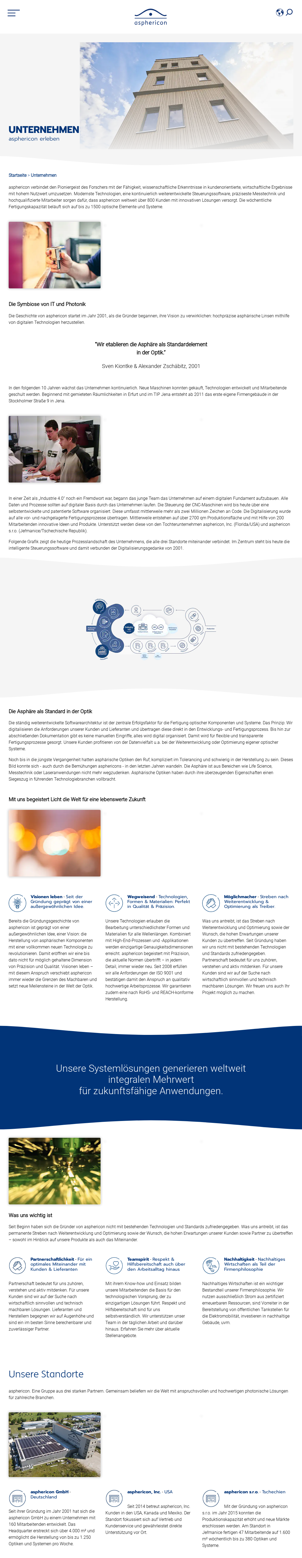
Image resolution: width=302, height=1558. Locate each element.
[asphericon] (151, 24)
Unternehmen (44, 175)
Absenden (254, 1548)
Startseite (17, 175)
